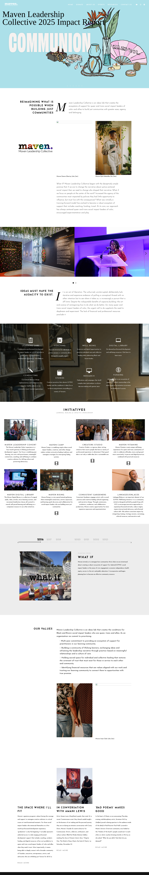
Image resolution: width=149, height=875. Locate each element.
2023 (105, 540)
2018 (58, 540)
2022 (96, 540)
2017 (49, 540)
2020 (77, 540)
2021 (86, 540)
